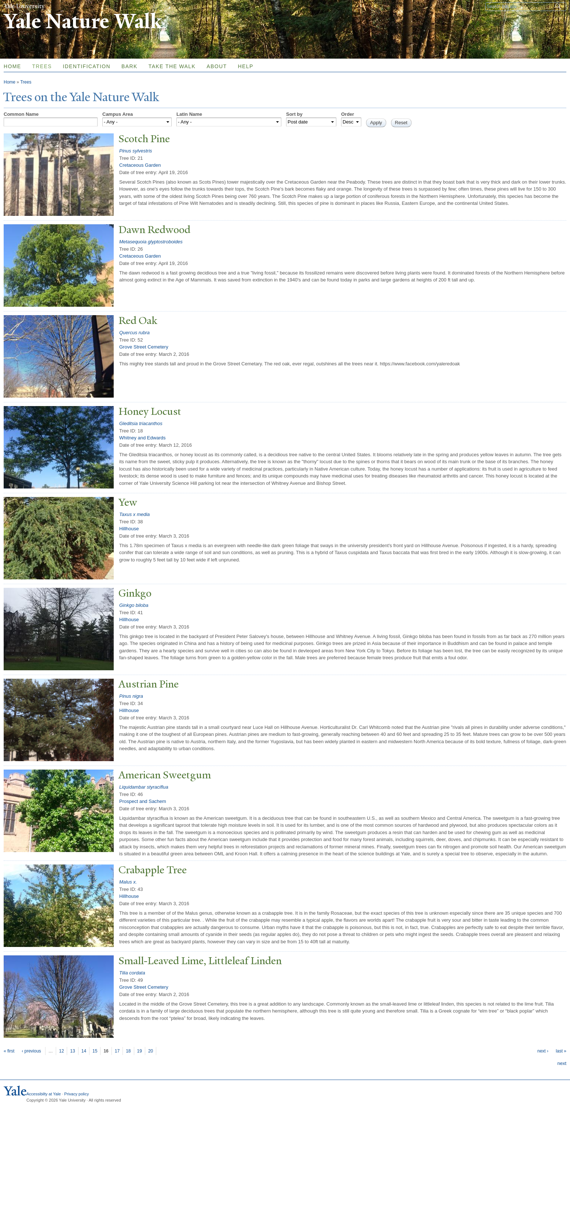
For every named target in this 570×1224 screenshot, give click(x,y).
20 (150, 1051)
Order (347, 114)
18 (128, 1051)
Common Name (21, 114)
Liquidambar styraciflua (143, 787)
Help (245, 66)
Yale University (24, 6)
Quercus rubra (134, 332)
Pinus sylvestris (135, 151)
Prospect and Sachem (142, 801)
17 (117, 1051)
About (217, 66)
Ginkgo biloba (134, 605)
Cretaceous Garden (140, 165)
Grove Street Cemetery (143, 347)
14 (83, 1051)
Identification (86, 66)
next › (542, 1051)
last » (561, 1051)
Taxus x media (134, 514)
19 (139, 1051)
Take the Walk (172, 66)
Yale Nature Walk (83, 21)
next (561, 1063)
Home (9, 82)
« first (9, 1051)
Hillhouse (129, 528)
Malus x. (128, 882)
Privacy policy (76, 1094)
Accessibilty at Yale (43, 1094)
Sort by (294, 114)
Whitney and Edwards (142, 437)
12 (61, 1051)
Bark (129, 66)
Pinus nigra (131, 696)
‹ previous (31, 1051)
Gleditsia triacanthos (140, 423)
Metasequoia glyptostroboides (151, 241)
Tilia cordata (132, 973)
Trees (42, 66)
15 (94, 1051)
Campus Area (117, 114)
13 (72, 1051)
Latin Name (189, 114)
